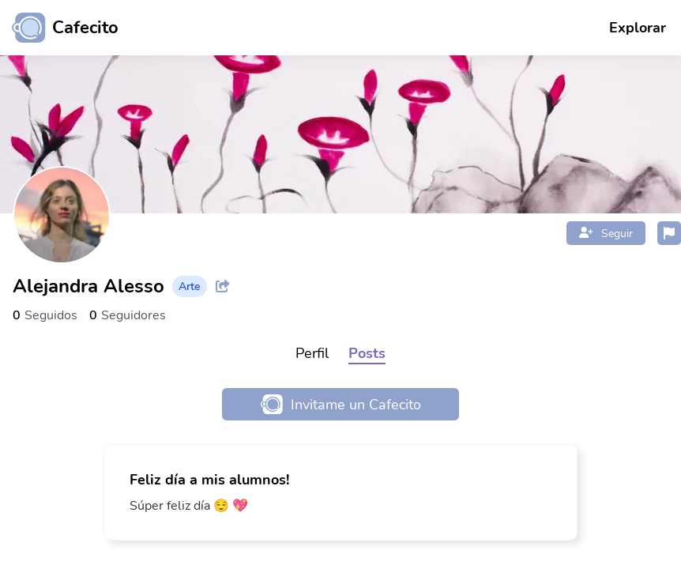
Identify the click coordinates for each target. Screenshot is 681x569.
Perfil (312, 353)
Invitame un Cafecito (341, 404)
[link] (340, 492)
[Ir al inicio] (59, 28)
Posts (367, 353)
